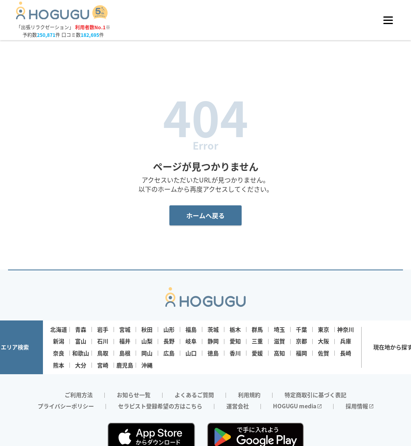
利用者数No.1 (90, 27)
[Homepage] (62, 17)
